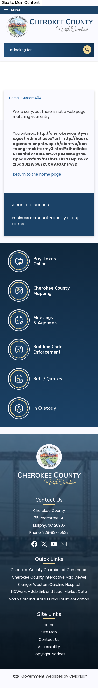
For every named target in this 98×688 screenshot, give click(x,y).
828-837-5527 (55, 532)
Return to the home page (37, 174)
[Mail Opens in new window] (64, 544)
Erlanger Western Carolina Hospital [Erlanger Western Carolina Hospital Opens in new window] (49, 584)
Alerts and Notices (30, 205)
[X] (44, 544)
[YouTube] (54, 544)
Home (14, 98)
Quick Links (49, 559)
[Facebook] (34, 544)
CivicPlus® (78, 676)
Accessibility (49, 646)
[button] (87, 49)
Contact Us (49, 639)
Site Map (49, 632)
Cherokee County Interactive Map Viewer (49, 577)
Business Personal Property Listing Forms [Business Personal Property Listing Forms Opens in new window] (46, 221)
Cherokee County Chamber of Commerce (49, 569)
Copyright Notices (49, 653)
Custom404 (31, 98)
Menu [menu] (15, 9)
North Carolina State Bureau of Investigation (49, 599)
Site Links (49, 614)
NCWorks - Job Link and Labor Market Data (49, 591)
